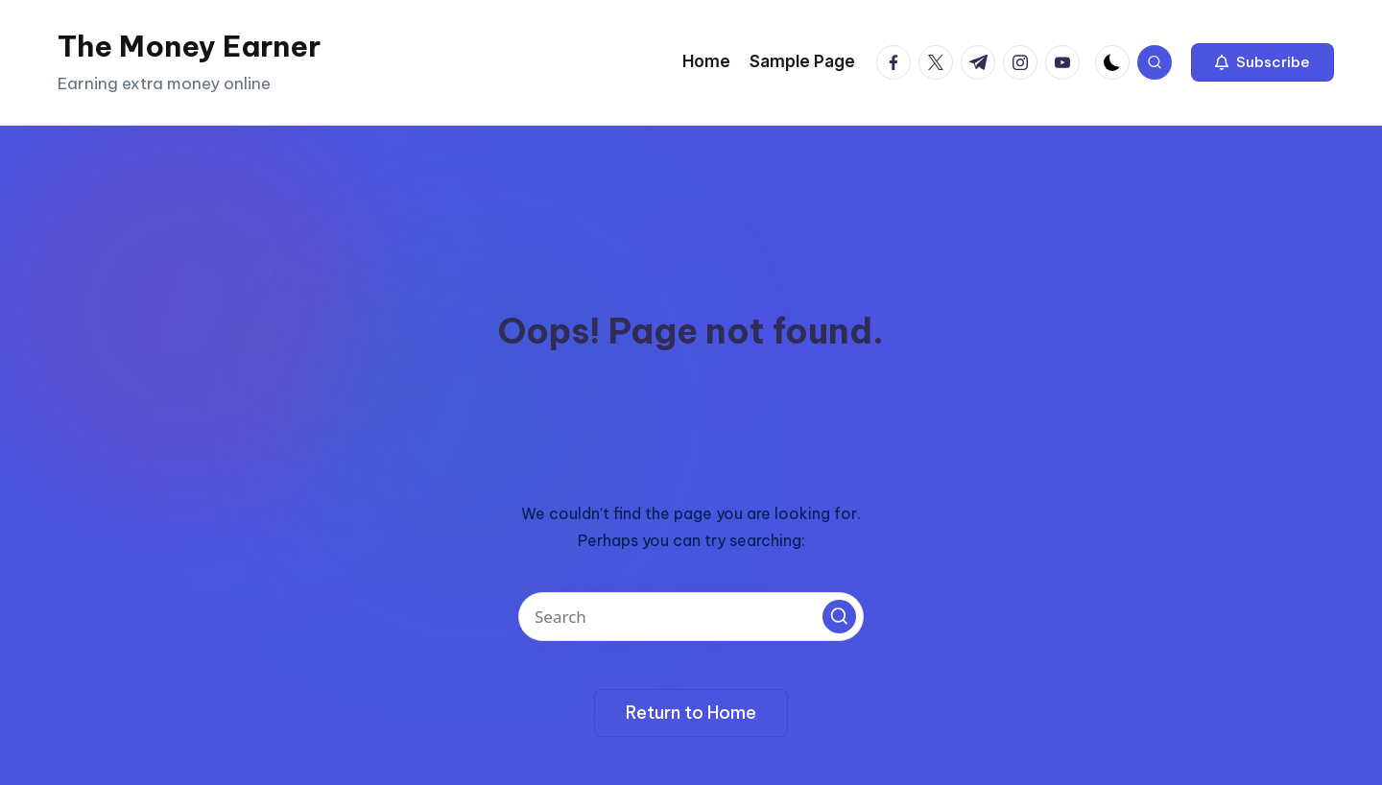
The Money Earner (189, 46)
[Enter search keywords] (691, 616)
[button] (1262, 62)
